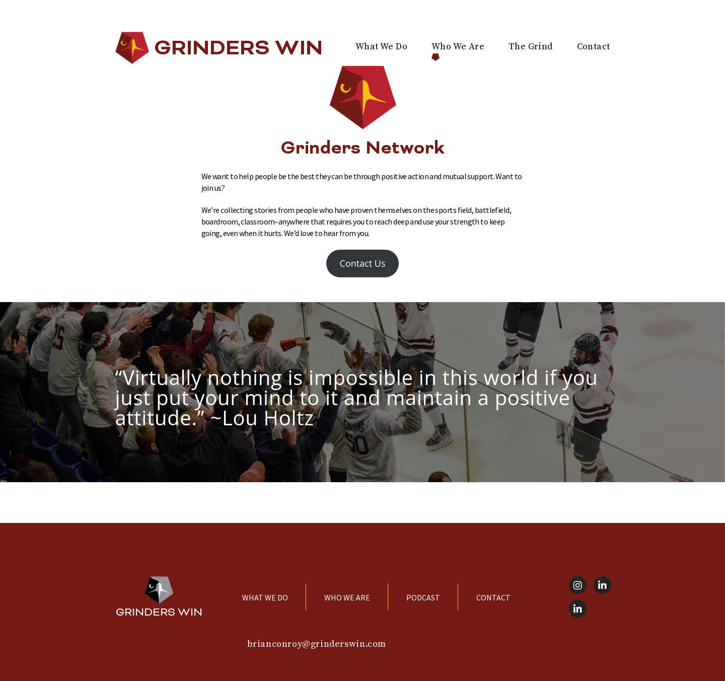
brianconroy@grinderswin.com (316, 644)
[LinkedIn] (602, 585)
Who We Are (347, 597)
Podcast (423, 597)
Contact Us (362, 263)
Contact (493, 597)
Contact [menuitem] (593, 46)
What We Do (265, 597)
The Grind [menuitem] (531, 46)
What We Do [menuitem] (381, 46)
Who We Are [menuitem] (457, 46)
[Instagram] (578, 585)
